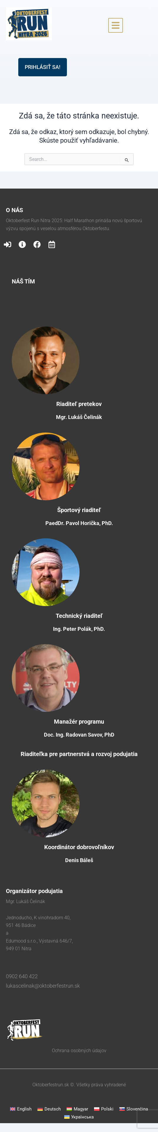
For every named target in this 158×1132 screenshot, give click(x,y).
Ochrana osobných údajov (79, 1050)
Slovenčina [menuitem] (137, 1109)
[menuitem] (20, 1109)
